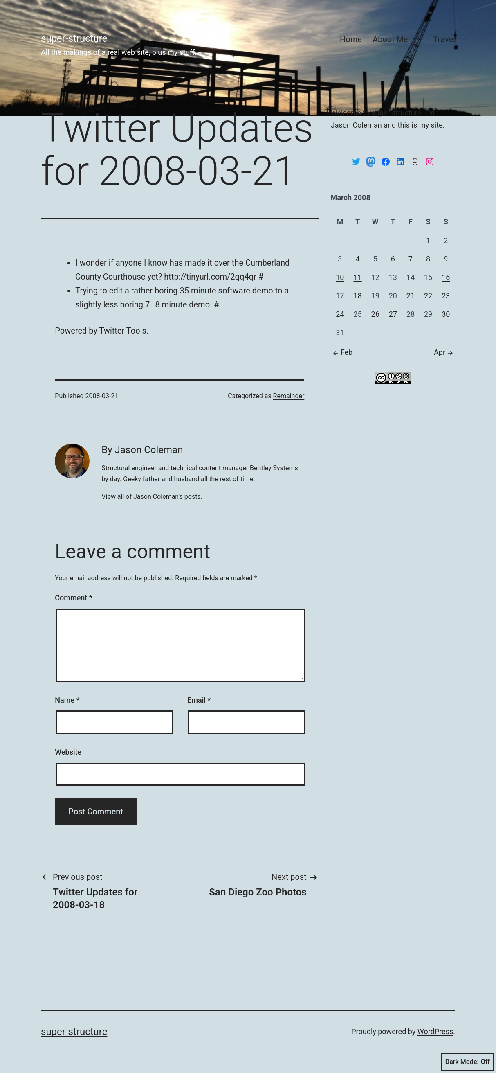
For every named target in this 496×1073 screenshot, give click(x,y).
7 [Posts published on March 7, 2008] (410, 259)
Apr (444, 352)
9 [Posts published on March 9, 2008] (446, 259)
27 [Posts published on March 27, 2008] (393, 314)
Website (68, 752)
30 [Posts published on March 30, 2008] (446, 314)
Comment (73, 597)
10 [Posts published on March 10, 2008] (340, 277)
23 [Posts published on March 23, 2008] (446, 295)
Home (351, 39)
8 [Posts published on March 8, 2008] (428, 259)
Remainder (289, 396)
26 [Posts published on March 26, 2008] (375, 314)
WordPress (435, 1031)
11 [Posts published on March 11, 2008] (357, 277)
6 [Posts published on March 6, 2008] (393, 259)
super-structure (74, 38)
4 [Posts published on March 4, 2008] (358, 259)
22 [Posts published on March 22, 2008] (428, 295)
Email (199, 700)
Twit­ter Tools (122, 331)
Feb (341, 352)
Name (67, 700)
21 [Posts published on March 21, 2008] (410, 295)
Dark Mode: (467, 1062)
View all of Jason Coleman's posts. (151, 496)
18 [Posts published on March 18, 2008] (357, 295)
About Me (390, 39)
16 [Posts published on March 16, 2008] (446, 277)
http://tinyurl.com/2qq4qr (210, 277)
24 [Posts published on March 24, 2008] (340, 314)
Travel (444, 39)
